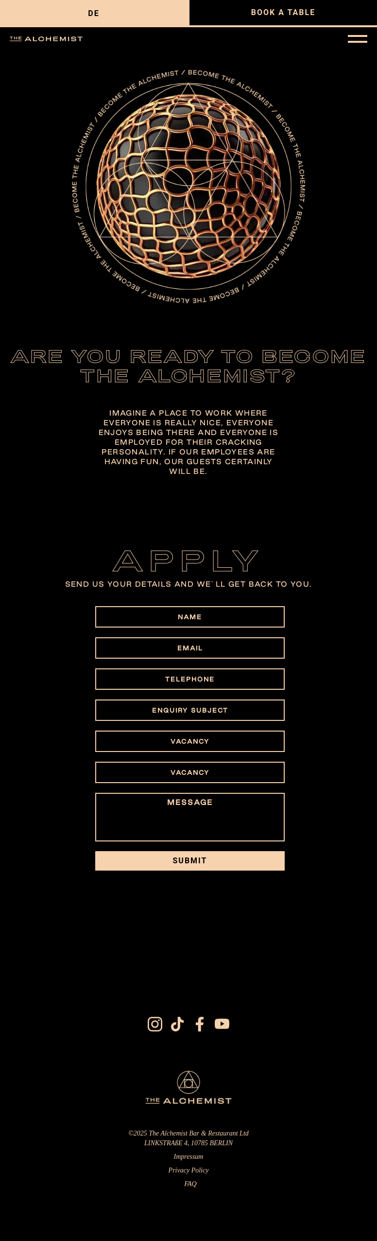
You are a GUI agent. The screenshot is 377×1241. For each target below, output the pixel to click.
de (93, 13)
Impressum (189, 1159)
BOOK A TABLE (283, 12)
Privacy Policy (189, 1172)
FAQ (190, 1186)
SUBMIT (190, 860)
